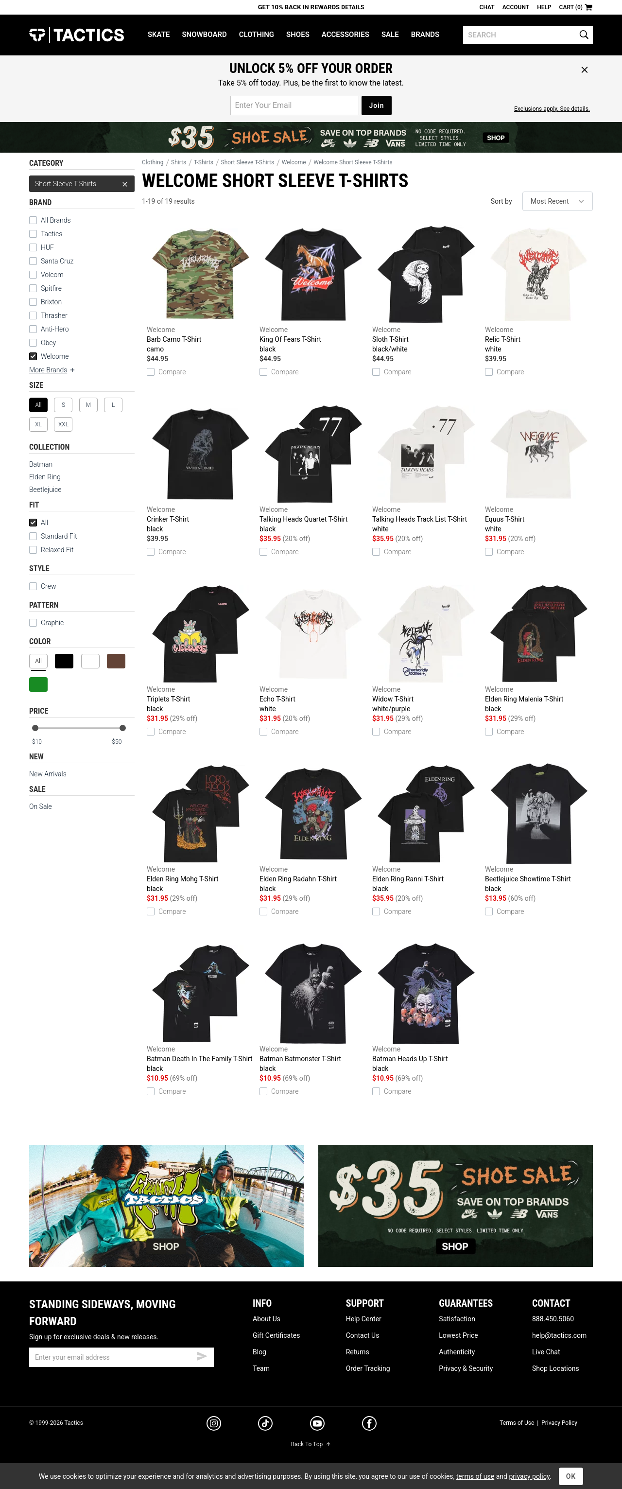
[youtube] (317, 1425)
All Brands (50, 220)
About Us (266, 1319)
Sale (390, 34)
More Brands (52, 370)
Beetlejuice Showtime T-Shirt (539, 828)
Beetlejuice (45, 489)
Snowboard (204, 34)
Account (515, 7)
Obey (42, 343)
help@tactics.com (559, 1335)
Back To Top (311, 1444)
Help (544, 7)
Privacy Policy (559, 1422)
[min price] (43, 742)
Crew (42, 586)
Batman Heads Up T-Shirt (426, 1008)
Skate (159, 34)
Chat (487, 7)
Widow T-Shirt (426, 648)
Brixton (45, 302)
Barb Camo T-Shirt (201, 289)
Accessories (345, 34)
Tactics (76, 35)
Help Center (363, 1319)
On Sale (40, 806)
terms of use (475, 1476)
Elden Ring (45, 477)
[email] (121, 1357)
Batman (40, 464)
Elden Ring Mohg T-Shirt (201, 828)
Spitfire (45, 288)
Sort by (501, 201)
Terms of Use (517, 1422)
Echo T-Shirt (313, 648)
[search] (528, 35)
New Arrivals (48, 774)
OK (571, 1476)
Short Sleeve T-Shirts (82, 183)
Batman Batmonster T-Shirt (313, 1008)
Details (352, 7)
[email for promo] (294, 105)
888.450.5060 (553, 1319)
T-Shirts (203, 162)
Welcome (49, 356)
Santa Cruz (51, 261)
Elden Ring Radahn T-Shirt (313, 828)
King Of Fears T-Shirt (313, 289)
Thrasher (48, 315)
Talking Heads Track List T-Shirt (426, 468)
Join (376, 105)
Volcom (46, 275)
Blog (259, 1352)
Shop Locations (555, 1368)
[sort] (557, 201)
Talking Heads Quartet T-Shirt (313, 468)
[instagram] (214, 1424)
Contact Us (363, 1335)
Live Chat (546, 1352)
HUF (41, 247)
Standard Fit (53, 536)
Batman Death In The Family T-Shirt (201, 1008)
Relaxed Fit (51, 550)
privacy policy (529, 1476)
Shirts (178, 162)
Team (261, 1368)
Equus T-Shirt (539, 468)
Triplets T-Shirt (201, 648)
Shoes (298, 34)
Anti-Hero (49, 329)
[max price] (123, 742)
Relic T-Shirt (539, 289)
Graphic (46, 623)
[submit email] (202, 1355)
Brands (425, 34)
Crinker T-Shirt (201, 468)
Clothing (256, 34)
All (38, 522)
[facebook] (369, 1425)
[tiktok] (265, 1424)
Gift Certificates (276, 1335)
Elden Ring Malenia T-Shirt (539, 648)
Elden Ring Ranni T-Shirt (426, 828)
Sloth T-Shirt (426, 289)
